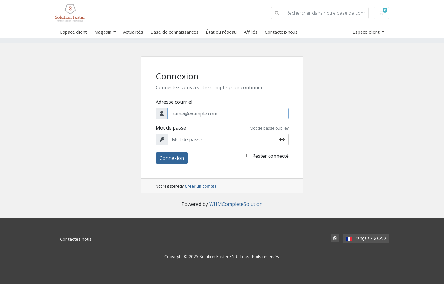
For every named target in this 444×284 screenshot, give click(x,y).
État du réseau (221, 32)
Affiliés (251, 32)
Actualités (133, 32)
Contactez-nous (281, 32)
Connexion (172, 158)
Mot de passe (171, 127)
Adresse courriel (174, 102)
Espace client (73, 32)
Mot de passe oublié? (269, 128)
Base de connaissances (175, 32)
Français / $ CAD (366, 238)
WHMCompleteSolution (235, 204)
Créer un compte (201, 186)
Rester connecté (270, 156)
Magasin (103, 32)
